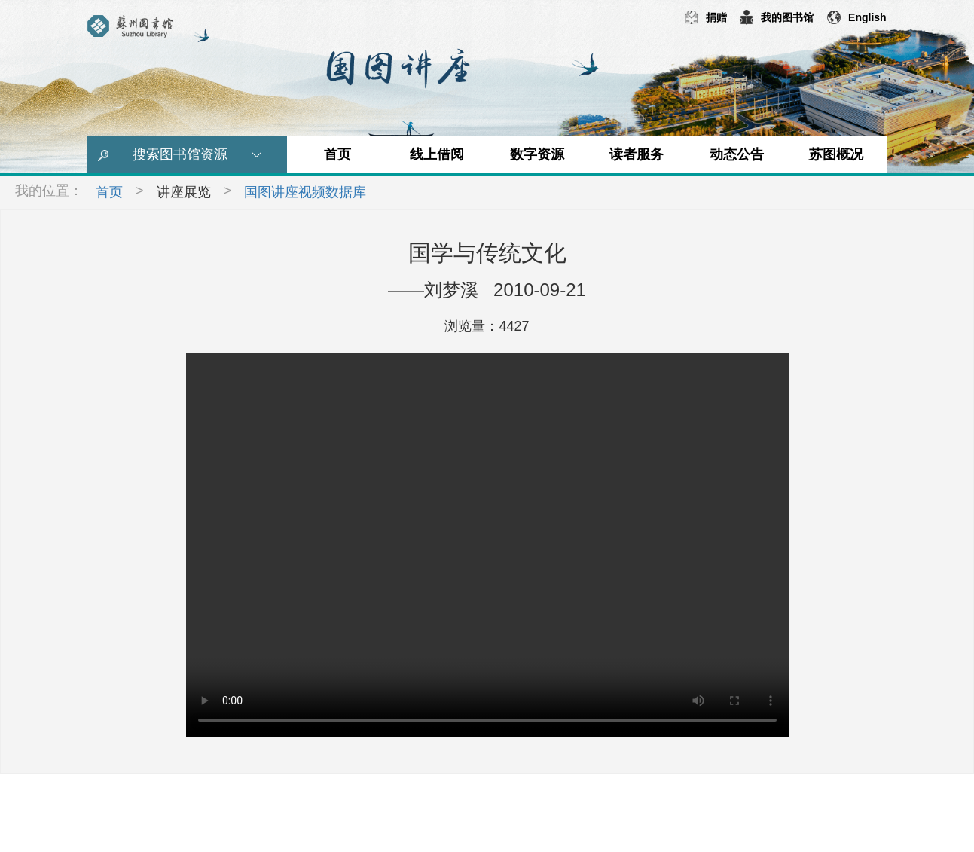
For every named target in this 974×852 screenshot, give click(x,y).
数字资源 (537, 154)
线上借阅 (437, 154)
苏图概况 (836, 154)
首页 (337, 154)
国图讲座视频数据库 (305, 192)
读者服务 (636, 154)
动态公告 (737, 154)
